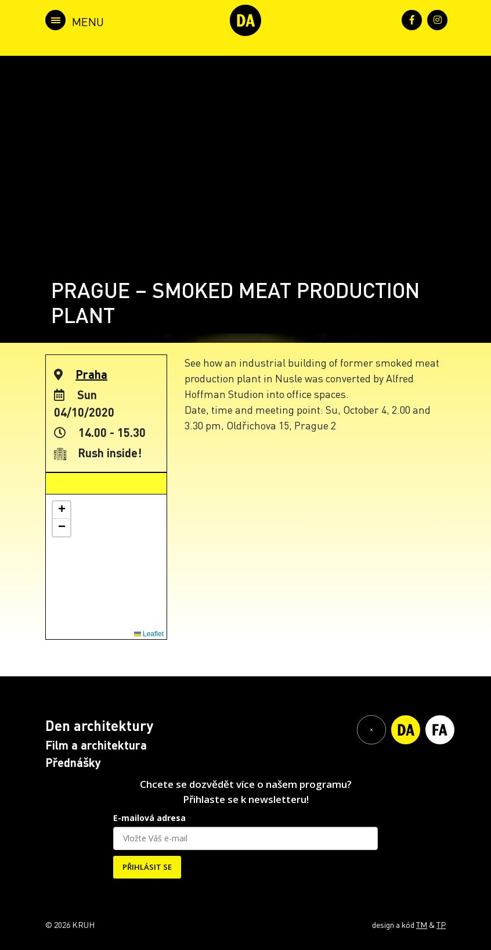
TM (421, 924)
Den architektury (99, 725)
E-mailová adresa (149, 817)
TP (441, 924)
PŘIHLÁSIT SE (147, 867)
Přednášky (73, 762)
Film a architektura (96, 744)
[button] (61, 510)
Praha (91, 374)
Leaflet (149, 634)
